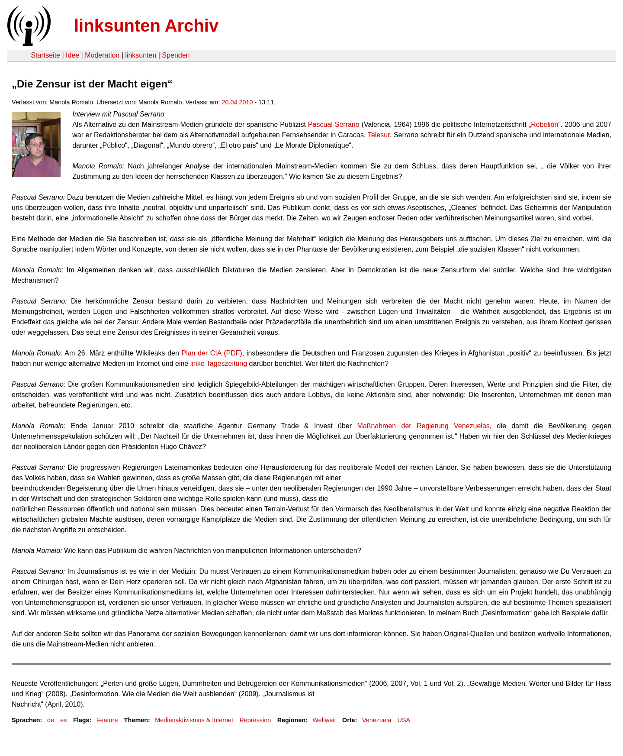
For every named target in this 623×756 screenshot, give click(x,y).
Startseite (45, 55)
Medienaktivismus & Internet (194, 720)
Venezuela (376, 720)
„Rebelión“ (545, 124)
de (50, 720)
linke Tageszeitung (218, 363)
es (63, 720)
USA (404, 720)
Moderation (102, 55)
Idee (72, 55)
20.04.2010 (237, 102)
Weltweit (324, 720)
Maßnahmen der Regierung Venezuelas (423, 426)
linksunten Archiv (146, 25)
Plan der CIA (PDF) (211, 353)
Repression (255, 720)
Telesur (379, 135)
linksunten (140, 55)
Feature (107, 720)
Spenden (175, 55)
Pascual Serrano (334, 124)
